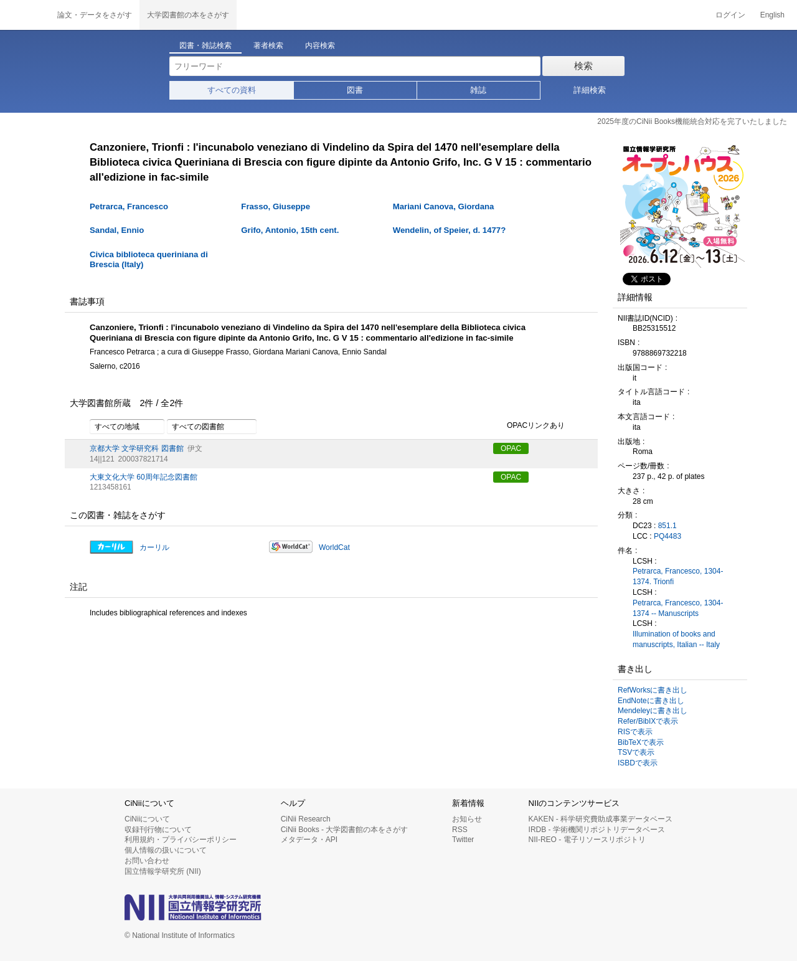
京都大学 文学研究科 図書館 (137, 448)
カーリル (154, 547)
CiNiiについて (147, 819)
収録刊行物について (158, 829)
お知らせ (467, 819)
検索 (583, 65)
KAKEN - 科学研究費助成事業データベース (600, 819)
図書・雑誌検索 (205, 45)
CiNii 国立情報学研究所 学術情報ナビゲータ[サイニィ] (25, 15)
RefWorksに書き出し (652, 690)
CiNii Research (306, 819)
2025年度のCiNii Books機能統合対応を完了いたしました (692, 121)
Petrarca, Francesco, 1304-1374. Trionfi (678, 576)
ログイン (730, 15)
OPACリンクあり (529, 426)
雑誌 (478, 90)
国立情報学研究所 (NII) (163, 871)
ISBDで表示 (638, 763)
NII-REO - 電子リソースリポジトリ (587, 839)
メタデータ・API (309, 839)
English (772, 15)
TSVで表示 (636, 752)
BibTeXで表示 (641, 742)
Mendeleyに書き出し (652, 710)
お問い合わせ (147, 860)
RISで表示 (635, 731)
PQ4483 (667, 536)
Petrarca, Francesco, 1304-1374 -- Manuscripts (678, 608)
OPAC (511, 448)
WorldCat (334, 547)
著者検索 (268, 45)
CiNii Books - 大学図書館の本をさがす (344, 829)
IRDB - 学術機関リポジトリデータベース (597, 829)
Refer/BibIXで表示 (648, 721)
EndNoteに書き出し (651, 700)
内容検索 (320, 45)
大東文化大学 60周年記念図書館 (143, 477)
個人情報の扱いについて (166, 850)
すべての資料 (231, 90)
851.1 (667, 525)
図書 (355, 90)
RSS (460, 829)
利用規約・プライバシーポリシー (181, 839)
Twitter (463, 839)
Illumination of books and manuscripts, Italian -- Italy (676, 639)
